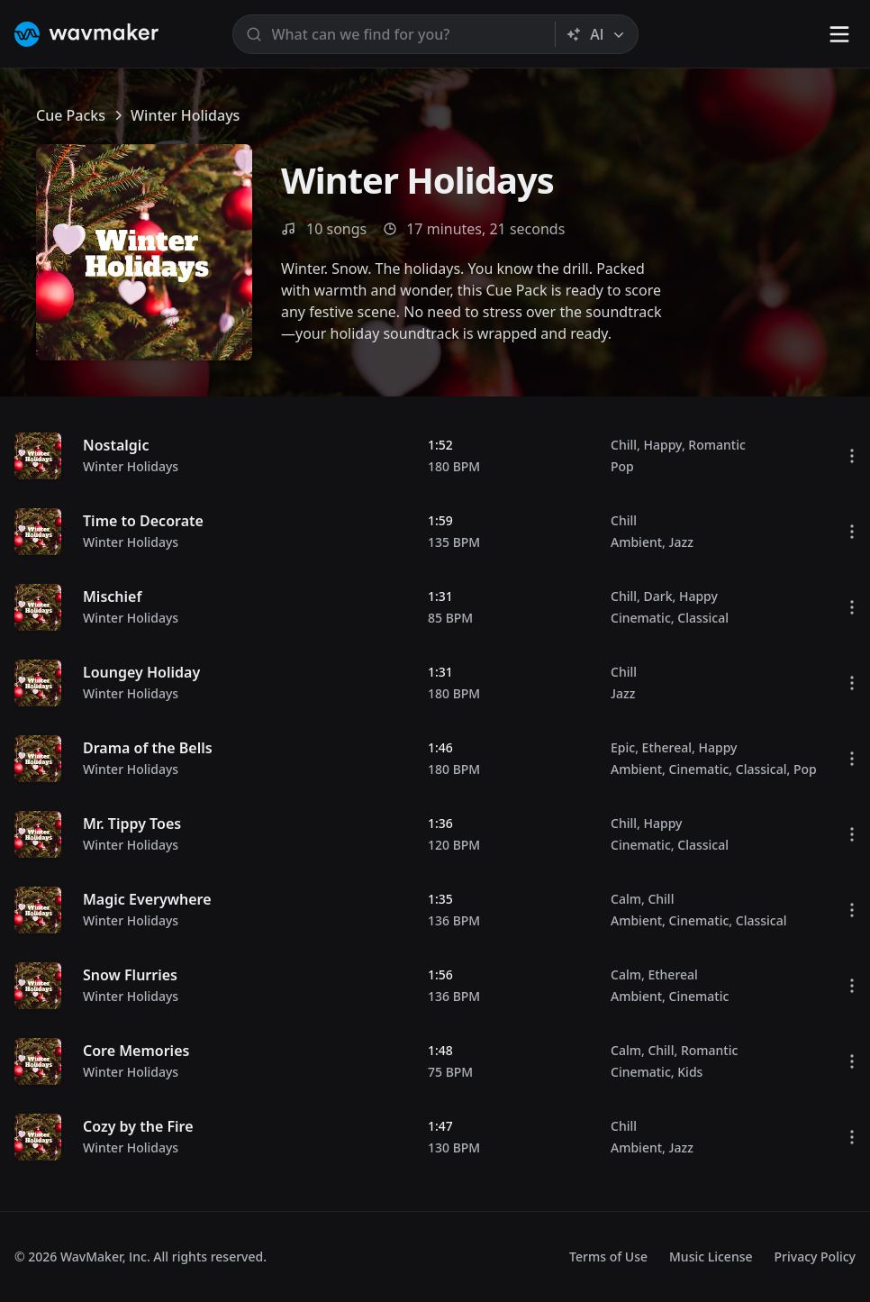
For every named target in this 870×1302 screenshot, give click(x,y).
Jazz (681, 542)
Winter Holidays (130, 466)
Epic (623, 747)
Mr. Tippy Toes (132, 823)
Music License (711, 1256)
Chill (624, 444)
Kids (689, 1071)
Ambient (636, 542)
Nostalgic (116, 445)
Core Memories (136, 1051)
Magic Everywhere (147, 899)
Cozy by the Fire (138, 1126)
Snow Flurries (130, 975)
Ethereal (667, 747)
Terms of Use (608, 1256)
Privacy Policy (815, 1256)
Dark (657, 596)
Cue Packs (70, 115)
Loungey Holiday (141, 672)
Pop (622, 466)
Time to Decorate (143, 521)
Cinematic (641, 617)
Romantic (716, 444)
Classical (703, 617)
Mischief (112, 596)
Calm (626, 898)
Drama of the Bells (148, 748)
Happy (662, 444)
